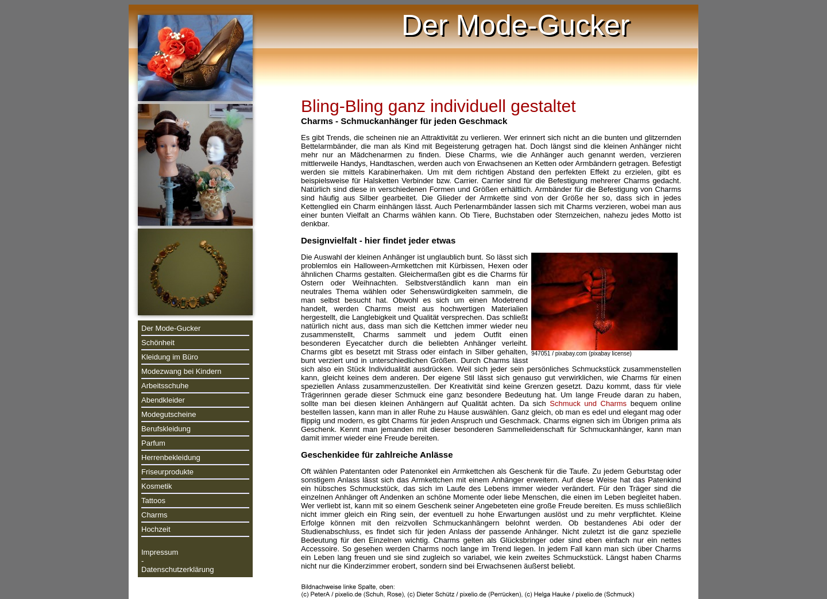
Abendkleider (163, 400)
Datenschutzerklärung (177, 569)
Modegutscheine (168, 414)
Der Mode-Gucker (170, 328)
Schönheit (158, 342)
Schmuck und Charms (588, 403)
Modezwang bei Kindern (181, 371)
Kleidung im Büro (169, 357)
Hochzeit (156, 529)
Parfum (153, 443)
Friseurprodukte (167, 471)
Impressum (159, 552)
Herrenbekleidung (170, 457)
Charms (154, 515)
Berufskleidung (166, 428)
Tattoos (153, 500)
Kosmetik (156, 486)
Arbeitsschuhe (164, 385)
